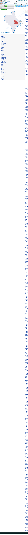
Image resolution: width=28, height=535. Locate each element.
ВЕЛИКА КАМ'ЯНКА (4, 38)
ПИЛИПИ (2, 68)
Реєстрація (22, 0)
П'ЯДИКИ (2, 65)
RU (26, 0)
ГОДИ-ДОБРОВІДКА (4, 43)
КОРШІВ (2, 55)
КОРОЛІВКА (2, 54)
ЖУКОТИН (2, 47)
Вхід (18, 0)
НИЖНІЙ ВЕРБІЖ (3, 62)
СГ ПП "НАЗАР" (26, 354)
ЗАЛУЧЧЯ (2, 49)
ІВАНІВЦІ (2, 36)
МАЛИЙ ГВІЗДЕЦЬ (3, 57)
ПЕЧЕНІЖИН (3, 67)
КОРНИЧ (2, 53)
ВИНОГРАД (2, 40)
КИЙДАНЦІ (2, 52)
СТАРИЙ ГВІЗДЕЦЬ (3, 72)
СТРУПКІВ (2, 73)
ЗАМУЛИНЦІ (2, 50)
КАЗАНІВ (2, 51)
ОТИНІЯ (2, 64)
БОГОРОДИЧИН (3, 37)
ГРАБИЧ (2, 45)
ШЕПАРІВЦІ (2, 79)
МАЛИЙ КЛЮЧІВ (3, 58)
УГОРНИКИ (2, 76)
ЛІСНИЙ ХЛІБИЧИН (4, 56)
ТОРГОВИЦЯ (2, 74)
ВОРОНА (2, 41)
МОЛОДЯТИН (3, 61)
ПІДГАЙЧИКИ (3, 66)
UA (24, 0)
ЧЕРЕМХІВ (2, 78)
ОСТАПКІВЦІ (3, 63)
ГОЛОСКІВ (2, 44)
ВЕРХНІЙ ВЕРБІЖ (3, 39)
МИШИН (2, 60)
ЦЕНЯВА (2, 77)
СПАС (1, 71)
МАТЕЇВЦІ (2, 59)
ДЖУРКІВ (2, 46)
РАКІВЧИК (2, 69)
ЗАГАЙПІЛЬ (2, 48)
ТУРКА (2, 75)
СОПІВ (2, 70)
